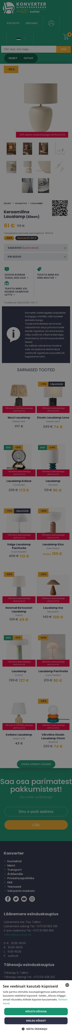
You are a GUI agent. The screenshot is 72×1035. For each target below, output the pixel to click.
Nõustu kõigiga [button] (36, 1011)
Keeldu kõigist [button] (36, 1020)
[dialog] (36, 517)
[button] (36, 1029)
